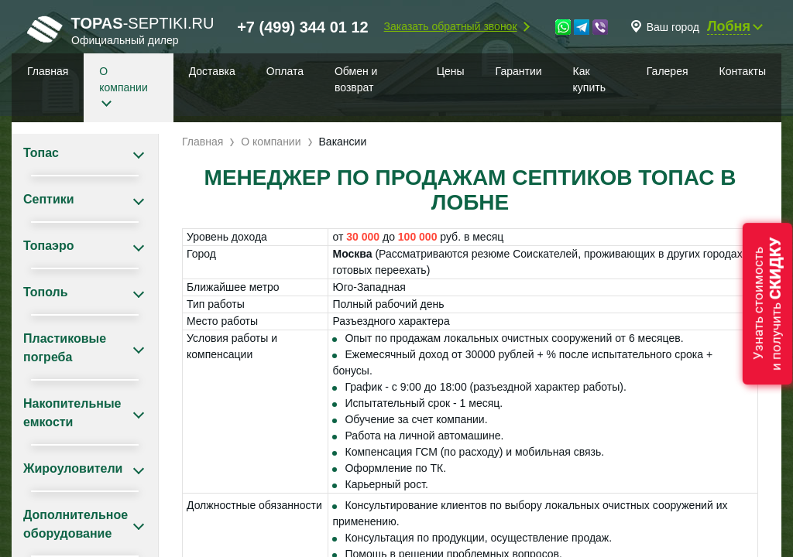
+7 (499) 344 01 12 (303, 27)
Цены (451, 71)
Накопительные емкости (72, 413)
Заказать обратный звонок (450, 26)
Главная (47, 71)
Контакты (742, 71)
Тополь (45, 292)
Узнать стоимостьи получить (767, 304)
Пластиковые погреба (64, 348)
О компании (123, 79)
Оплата (285, 71)
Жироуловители (72, 468)
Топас (41, 152)
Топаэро (48, 245)
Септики (48, 199)
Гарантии (519, 71)
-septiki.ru (120, 30)
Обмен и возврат (356, 79)
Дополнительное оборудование (75, 524)
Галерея (667, 71)
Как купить (589, 79)
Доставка (212, 71)
